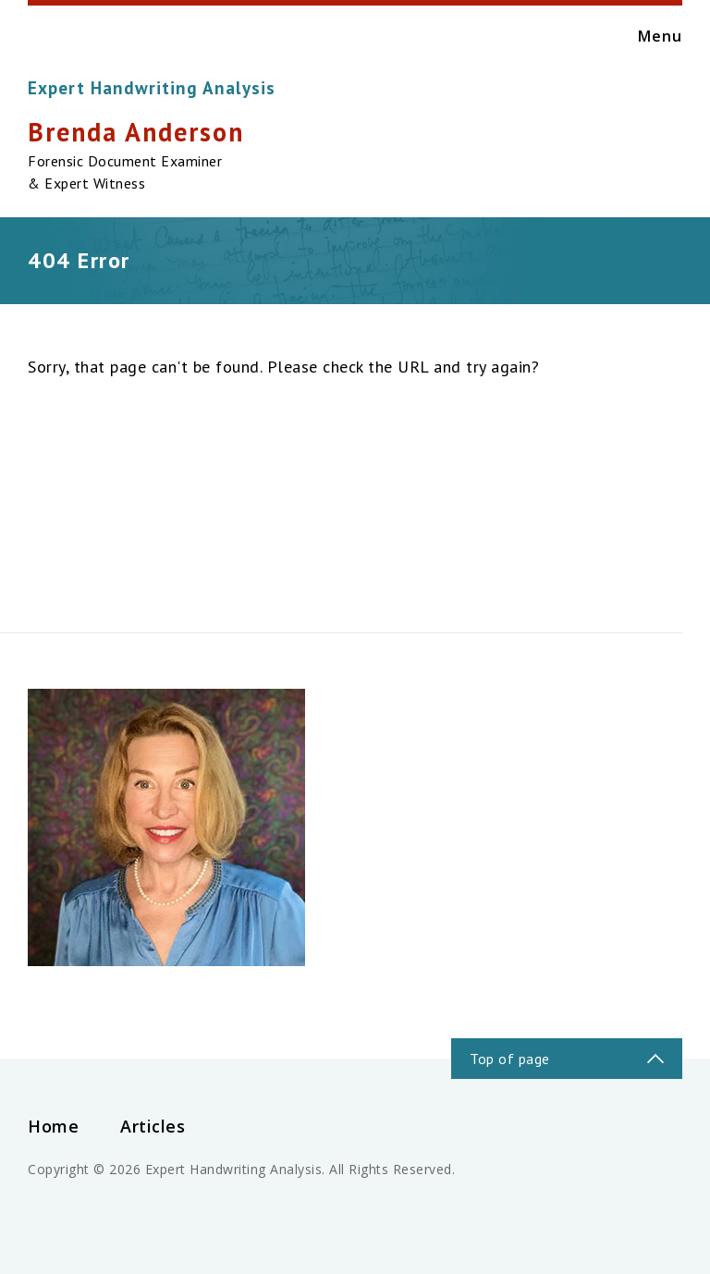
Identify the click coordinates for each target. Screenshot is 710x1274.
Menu (640, 36)
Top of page (510, 1058)
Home (53, 1126)
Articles (152, 1126)
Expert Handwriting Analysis (151, 88)
